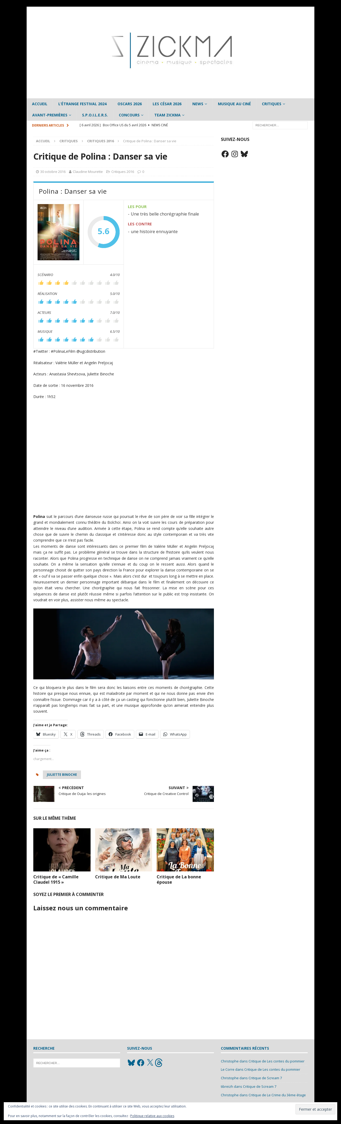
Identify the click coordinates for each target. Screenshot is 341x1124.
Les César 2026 (167, 103)
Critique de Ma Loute (117, 877)
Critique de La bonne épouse (179, 879)
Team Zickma (167, 114)
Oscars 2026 (129, 103)
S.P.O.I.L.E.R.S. (95, 114)
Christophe (230, 1061)
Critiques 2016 (122, 171)
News (197, 103)
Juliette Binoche (62, 774)
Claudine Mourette (88, 171)
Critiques (271, 103)
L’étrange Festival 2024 (82, 103)
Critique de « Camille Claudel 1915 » (56, 879)
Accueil (39, 103)
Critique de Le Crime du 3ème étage (277, 1095)
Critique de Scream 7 (265, 1078)
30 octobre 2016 (53, 171)
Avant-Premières (49, 114)
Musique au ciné (234, 103)
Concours (129, 114)
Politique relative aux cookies (152, 1116)
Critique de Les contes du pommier (277, 1061)
